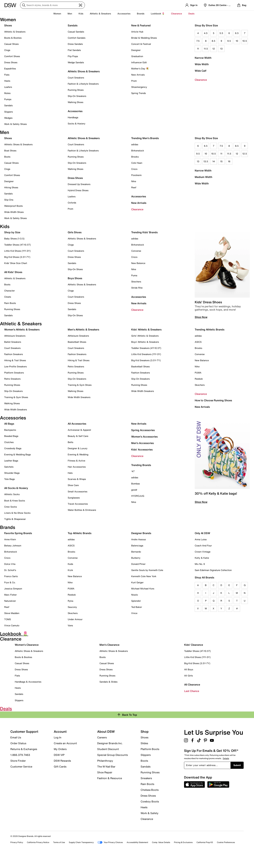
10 (237, 41)
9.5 (229, 41)
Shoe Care (73, 485)
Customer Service (21, 766)
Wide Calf (200, 71)
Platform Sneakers (14, 372)
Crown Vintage (202, 551)
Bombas (135, 483)
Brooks (135, 156)
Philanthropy (105, 761)
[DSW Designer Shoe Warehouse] (10, 5)
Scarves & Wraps (77, 479)
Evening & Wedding (78, 454)
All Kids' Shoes (13, 272)
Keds (70, 564)
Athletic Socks (12, 494)
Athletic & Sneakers (14, 31)
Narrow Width (203, 58)
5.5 (221, 33)
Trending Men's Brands (145, 138)
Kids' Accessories (142, 449)
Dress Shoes (10, 62)
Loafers (8, 87)
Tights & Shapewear (15, 519)
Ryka (70, 601)
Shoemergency (139, 87)
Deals (191, 13)
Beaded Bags (11, 436)
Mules (7, 93)
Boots (7, 156)
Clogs (7, 50)
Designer (136, 50)
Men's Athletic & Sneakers (83, 329)
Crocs (134, 169)
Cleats (7, 296)
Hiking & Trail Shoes (15, 360)
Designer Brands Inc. (110, 743)
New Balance (138, 263)
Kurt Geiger (137, 582)
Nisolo (134, 594)
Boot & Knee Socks (14, 500)
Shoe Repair (104, 772)
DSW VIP (59, 755)
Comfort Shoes (12, 56)
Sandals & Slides (108, 681)
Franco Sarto (11, 576)
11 (198, 48)
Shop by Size (12, 232)
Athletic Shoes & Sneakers (84, 71)
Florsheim (136, 175)
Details (226, 758)
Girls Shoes (74, 232)
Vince (134, 613)
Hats (70, 473)
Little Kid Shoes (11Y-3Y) (17, 250)
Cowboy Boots (150, 801)
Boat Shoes (10, 150)
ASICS (198, 342)
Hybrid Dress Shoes (78, 190)
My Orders (60, 749)
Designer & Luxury (77, 448)
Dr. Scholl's (10, 570)
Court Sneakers (76, 77)
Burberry (135, 557)
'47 (133, 471)
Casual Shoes (11, 44)
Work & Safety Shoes (15, 124)
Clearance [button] (176, 13)
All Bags (9, 424)
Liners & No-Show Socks (17, 513)
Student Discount (108, 749)
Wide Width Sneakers (15, 409)
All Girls (188, 675)
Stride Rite (137, 287)
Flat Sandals (74, 50)
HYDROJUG (137, 496)
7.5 (198, 41)
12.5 (244, 153)
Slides (144, 743)
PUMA (198, 372)
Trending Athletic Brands (209, 329)
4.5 (206, 33)
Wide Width (202, 64)
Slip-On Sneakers (77, 96)
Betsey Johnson (12, 545)
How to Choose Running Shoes (213, 400)
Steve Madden (11, 613)
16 (229, 161)
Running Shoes (76, 90)
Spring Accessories (143, 430)
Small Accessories (77, 491)
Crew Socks (10, 506)
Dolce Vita (9, 564)
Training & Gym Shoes (16, 397)
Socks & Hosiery (76, 123)
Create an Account (65, 743)
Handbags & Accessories (28, 681)
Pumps (7, 99)
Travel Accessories (78, 503)
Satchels (8, 466)
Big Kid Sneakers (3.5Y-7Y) (146, 360)
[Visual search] (80, 5)
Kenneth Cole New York (143, 576)
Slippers (8, 111)
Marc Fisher (10, 594)
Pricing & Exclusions (183, 842)
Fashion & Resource (109, 778)
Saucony (72, 607)
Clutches (9, 442)
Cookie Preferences (226, 842)
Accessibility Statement (137, 842)
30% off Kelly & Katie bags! (216, 493)
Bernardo (136, 551)
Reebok (199, 378)
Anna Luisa (201, 539)
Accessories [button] (123, 13)
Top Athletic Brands (79, 533)
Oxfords (72, 202)
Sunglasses (74, 497)
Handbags (73, 117)
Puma (134, 275)
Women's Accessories (144, 436)
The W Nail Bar (106, 766)
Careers (102, 737)
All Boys (188, 669)
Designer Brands (141, 533)
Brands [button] (140, 13)
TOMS (7, 619)
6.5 (237, 33)
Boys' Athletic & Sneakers (145, 342)
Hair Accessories (77, 466)
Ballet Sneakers (12, 342)
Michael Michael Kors (142, 588)
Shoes (8, 25)
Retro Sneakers (12, 378)
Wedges (8, 118)
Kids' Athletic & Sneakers (146, 329)
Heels (7, 80)
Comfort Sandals (76, 37)
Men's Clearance (109, 645)
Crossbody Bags (12, 448)
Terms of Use (59, 842)
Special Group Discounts (112, 755)
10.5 (244, 41)
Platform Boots (150, 749)
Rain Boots (10, 303)
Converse (136, 250)
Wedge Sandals (76, 62)
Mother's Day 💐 (140, 68)
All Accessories (77, 424)
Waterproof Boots (13, 206)
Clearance (201, 80)
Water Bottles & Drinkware (82, 510)
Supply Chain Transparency (81, 842)
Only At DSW (202, 533)
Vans (70, 625)
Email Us (15, 737)
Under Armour (75, 619)
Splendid (135, 601)
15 (221, 161)
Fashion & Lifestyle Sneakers (83, 83)
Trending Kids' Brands (144, 232)
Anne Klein (10, 539)
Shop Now (201, 317)
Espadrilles (10, 68)
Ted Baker (136, 607)
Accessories (138, 196)
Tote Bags (9, 479)
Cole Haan (136, 162)
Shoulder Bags (12, 473)
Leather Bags (11, 460)
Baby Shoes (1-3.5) (14, 238)
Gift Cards (60, 766)
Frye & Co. (10, 582)
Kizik (70, 570)
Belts (70, 442)
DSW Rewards (62, 761)
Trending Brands (141, 465)
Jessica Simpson (13, 588)
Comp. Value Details (161, 842)
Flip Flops (73, 56)
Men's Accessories (142, 443)
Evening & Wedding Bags (17, 454)
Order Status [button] (18, 743)
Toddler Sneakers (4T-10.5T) (146, 348)
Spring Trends (138, 93)
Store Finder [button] (18, 761)
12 (213, 48)
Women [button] (57, 13)
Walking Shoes (75, 102)
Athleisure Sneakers (14, 335)
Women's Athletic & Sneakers (22, 329)
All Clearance (192, 684)
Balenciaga (137, 545)
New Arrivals (138, 74)
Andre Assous (138, 539)
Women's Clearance (27, 645)
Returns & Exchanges (23, 749)
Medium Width (203, 177)
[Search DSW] (52, 5)
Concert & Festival (141, 44)
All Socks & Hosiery (16, 488)
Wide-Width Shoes (14, 212)
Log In (57, 737)
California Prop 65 (204, 842)
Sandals (8, 105)
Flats (6, 74)
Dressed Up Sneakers (79, 184)
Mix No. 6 (200, 564)
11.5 (206, 48)
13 (221, 48)
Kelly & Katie (202, 557)
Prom (134, 80)
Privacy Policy (16, 842)
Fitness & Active (76, 460)
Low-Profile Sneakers (15, 366)
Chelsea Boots (150, 790)
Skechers (136, 281)
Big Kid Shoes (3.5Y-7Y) (17, 257)
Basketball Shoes (77, 342)
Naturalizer (10, 601)
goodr (134, 489)
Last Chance (191, 691)
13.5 (205, 161)
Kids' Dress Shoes (208, 302)
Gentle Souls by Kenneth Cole (147, 570)
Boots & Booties (13, 37)
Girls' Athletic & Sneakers (145, 335)
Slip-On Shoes (75, 269)
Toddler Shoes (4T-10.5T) (17, 244)
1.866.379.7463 (20, 755)
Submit (237, 765)
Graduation (137, 56)
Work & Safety (149, 813)
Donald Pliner (138, 564)
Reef (133, 187)
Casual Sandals (76, 31)
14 (213, 161)
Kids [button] (81, 13)
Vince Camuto (11, 625)
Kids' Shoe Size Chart (15, 263)
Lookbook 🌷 (158, 13)
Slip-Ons (8, 199)
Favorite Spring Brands (18, 533)
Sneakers (146, 778)
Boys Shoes (75, 278)
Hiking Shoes (11, 187)
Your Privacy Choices (110, 842)
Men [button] (70, 13)
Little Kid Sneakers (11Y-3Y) (146, 354)
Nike (133, 181)
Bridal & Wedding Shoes (144, 37)
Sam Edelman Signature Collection (213, 570)
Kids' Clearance (193, 645)
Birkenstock (137, 150)
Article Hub (137, 31)
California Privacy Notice (38, 842)
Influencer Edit (139, 62)
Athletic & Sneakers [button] (100, 13)
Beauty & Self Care (78, 436)
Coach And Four (203, 545)
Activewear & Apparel (79, 430)
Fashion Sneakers (13, 354)
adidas (134, 144)
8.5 (213, 41)
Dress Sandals (75, 44)
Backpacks (10, 430)
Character (9, 290)
